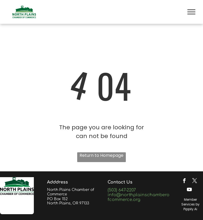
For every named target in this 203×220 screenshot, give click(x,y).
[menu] (191, 12)
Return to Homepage (101, 155)
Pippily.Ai (190, 209)
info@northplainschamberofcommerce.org (138, 197)
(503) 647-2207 (122, 190)
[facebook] (184, 181)
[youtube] (189, 190)
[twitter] (194, 181)
